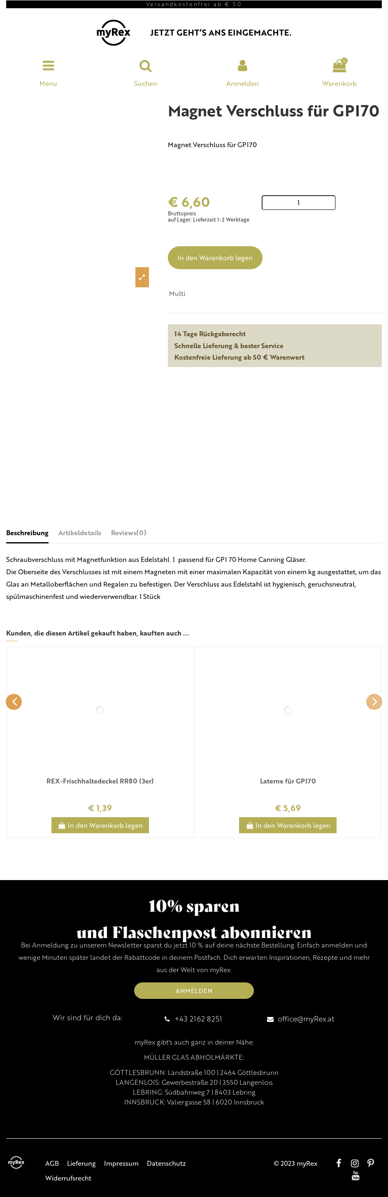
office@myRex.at (306, 1018)
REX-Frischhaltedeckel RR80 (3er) (100, 781)
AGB (52, 1163)
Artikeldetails (79, 532)
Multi (177, 293)
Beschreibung (27, 532)
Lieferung (81, 1163)
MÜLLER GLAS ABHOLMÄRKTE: (194, 1057)
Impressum (121, 1163)
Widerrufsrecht (68, 1178)
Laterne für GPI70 (288, 781)
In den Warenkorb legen (215, 257)
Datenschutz (166, 1163)
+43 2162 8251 (198, 1018)
